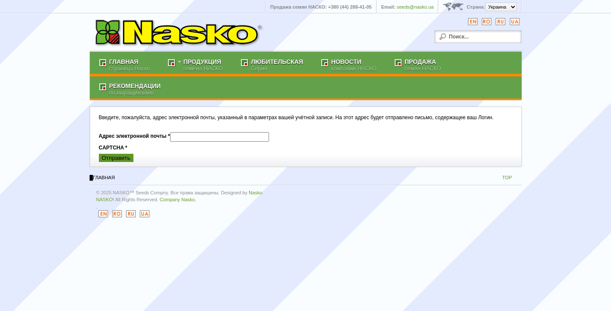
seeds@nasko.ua (415, 7)
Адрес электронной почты (134, 136)
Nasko (255, 192)
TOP (507, 177)
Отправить (116, 158)
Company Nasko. (178, 199)
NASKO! (105, 199)
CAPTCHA (113, 148)
